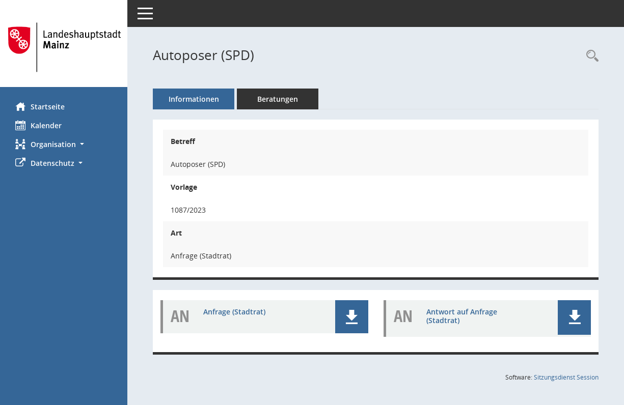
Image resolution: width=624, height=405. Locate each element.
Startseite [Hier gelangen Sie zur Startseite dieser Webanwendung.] (40, 106)
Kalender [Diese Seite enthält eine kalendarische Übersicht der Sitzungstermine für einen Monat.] (38, 125)
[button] (63, 144)
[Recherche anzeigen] (590, 56)
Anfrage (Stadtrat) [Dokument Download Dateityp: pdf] (234, 311)
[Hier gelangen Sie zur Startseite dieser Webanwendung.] (63, 47)
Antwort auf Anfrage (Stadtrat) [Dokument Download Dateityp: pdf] (461, 316)
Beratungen (277, 99)
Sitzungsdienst (566, 377)
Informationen (194, 99)
